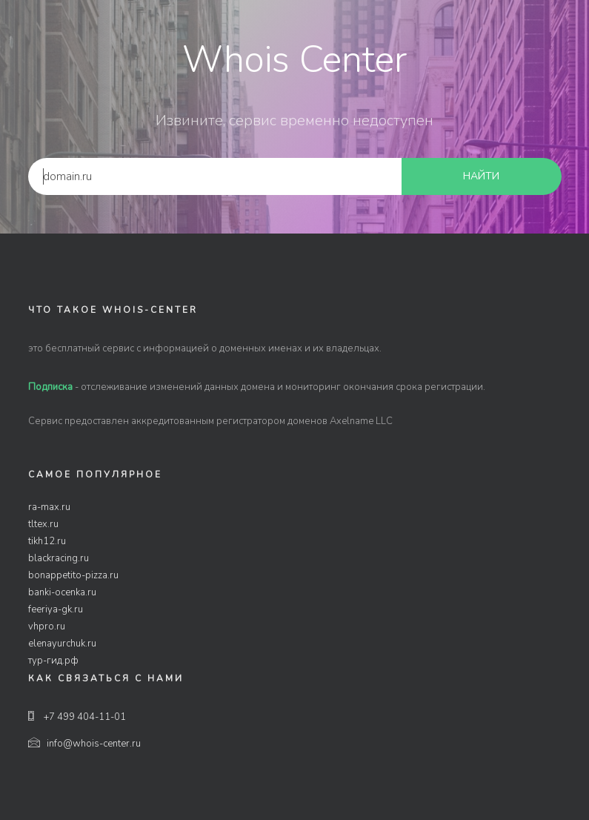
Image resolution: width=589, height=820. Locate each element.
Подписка (50, 387)
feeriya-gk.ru (55, 609)
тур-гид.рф (53, 660)
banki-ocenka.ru (62, 592)
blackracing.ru (58, 558)
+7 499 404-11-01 (77, 717)
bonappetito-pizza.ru (73, 575)
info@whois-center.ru (84, 743)
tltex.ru (43, 524)
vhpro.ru (46, 626)
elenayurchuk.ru (62, 643)
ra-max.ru (49, 507)
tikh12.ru (47, 541)
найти (481, 176)
